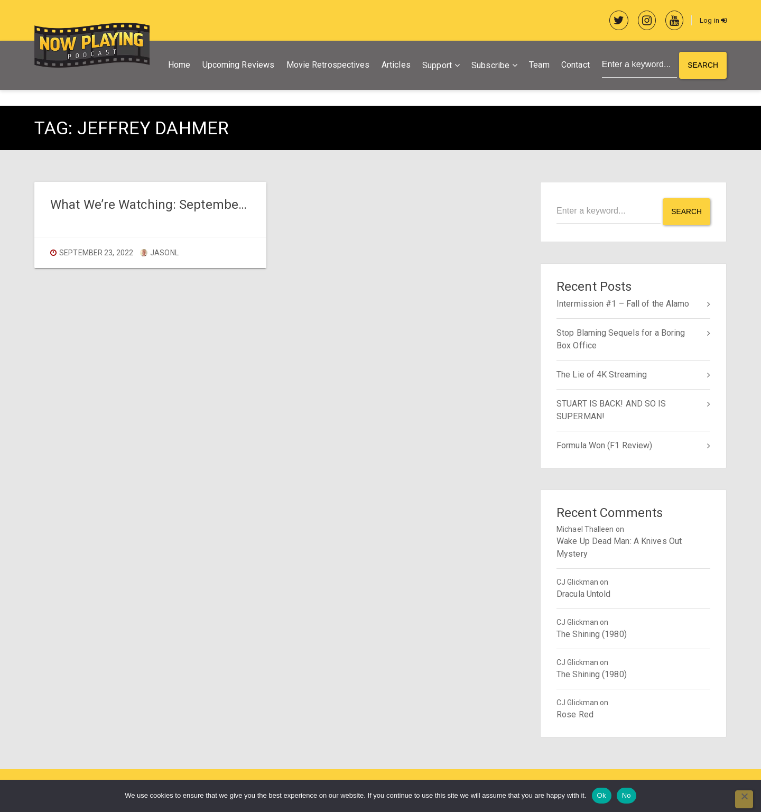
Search (702, 66)
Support (435, 66)
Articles (394, 66)
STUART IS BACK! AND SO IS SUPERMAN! (611, 409)
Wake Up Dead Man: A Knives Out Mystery (619, 547)
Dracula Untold (583, 593)
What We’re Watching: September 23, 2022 (171, 205)
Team (537, 66)
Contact (574, 66)
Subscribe (489, 66)
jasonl (159, 254)
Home (177, 66)
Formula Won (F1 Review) (604, 445)
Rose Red (574, 714)
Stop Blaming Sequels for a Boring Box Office (620, 338)
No (626, 795)
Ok (601, 795)
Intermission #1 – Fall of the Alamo (623, 303)
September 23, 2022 (96, 254)
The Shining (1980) (591, 634)
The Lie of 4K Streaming (601, 374)
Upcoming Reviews (237, 66)
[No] (744, 799)
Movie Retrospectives (326, 66)
